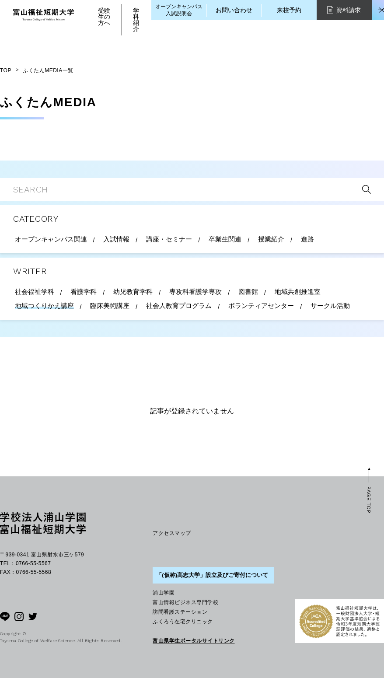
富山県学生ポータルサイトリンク (193, 641)
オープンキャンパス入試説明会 (178, 10)
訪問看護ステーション (180, 612)
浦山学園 (164, 593)
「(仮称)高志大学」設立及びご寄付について (212, 575)
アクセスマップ (172, 533)
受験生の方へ (104, 16)
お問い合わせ (234, 10)
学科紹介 (136, 19)
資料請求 (344, 10)
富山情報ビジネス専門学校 (185, 602)
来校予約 (289, 10)
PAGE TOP (369, 500)
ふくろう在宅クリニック (183, 622)
